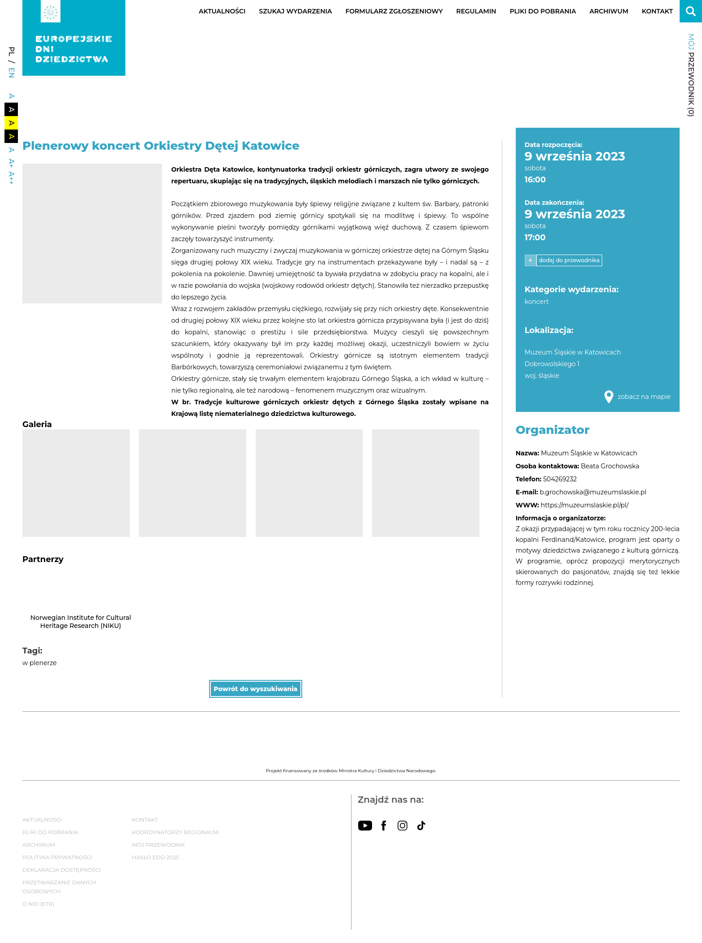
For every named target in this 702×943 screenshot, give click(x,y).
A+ (11, 163)
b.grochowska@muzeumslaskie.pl (593, 492)
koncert (537, 302)
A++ (11, 178)
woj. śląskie (542, 376)
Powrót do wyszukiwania (255, 689)
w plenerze (39, 663)
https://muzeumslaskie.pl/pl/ (585, 505)
